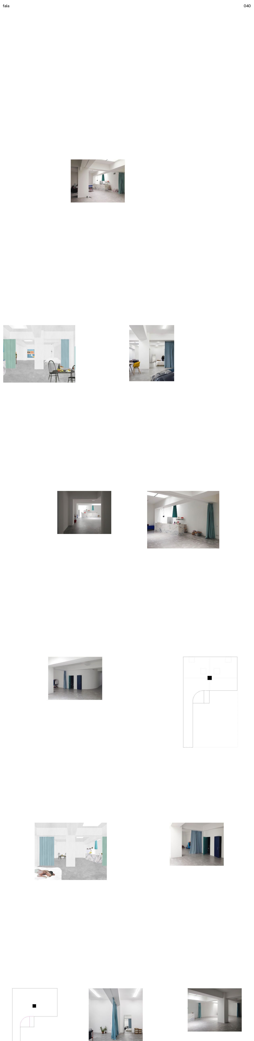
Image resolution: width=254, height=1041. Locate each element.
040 (247, 5)
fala (6, 5)
